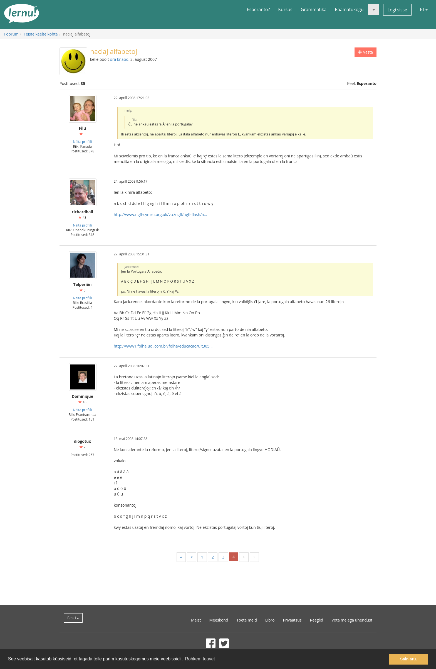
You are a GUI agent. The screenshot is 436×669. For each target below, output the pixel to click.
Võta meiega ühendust (351, 620)
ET (424, 9)
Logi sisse (397, 10)
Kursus (285, 9)
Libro (270, 620)
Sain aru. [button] (408, 659)
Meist (196, 620)
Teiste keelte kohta (41, 34)
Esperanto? (258, 9)
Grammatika (314, 9)
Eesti (73, 617)
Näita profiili (82, 141)
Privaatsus (292, 620)
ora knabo (119, 59)
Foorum (11, 34)
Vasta (365, 52)
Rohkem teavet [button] (200, 659)
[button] (373, 9)
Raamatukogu (349, 9)
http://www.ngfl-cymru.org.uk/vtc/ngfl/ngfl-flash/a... (160, 214)
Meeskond (218, 620)
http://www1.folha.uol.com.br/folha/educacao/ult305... (163, 346)
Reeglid (316, 620)
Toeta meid (247, 620)
